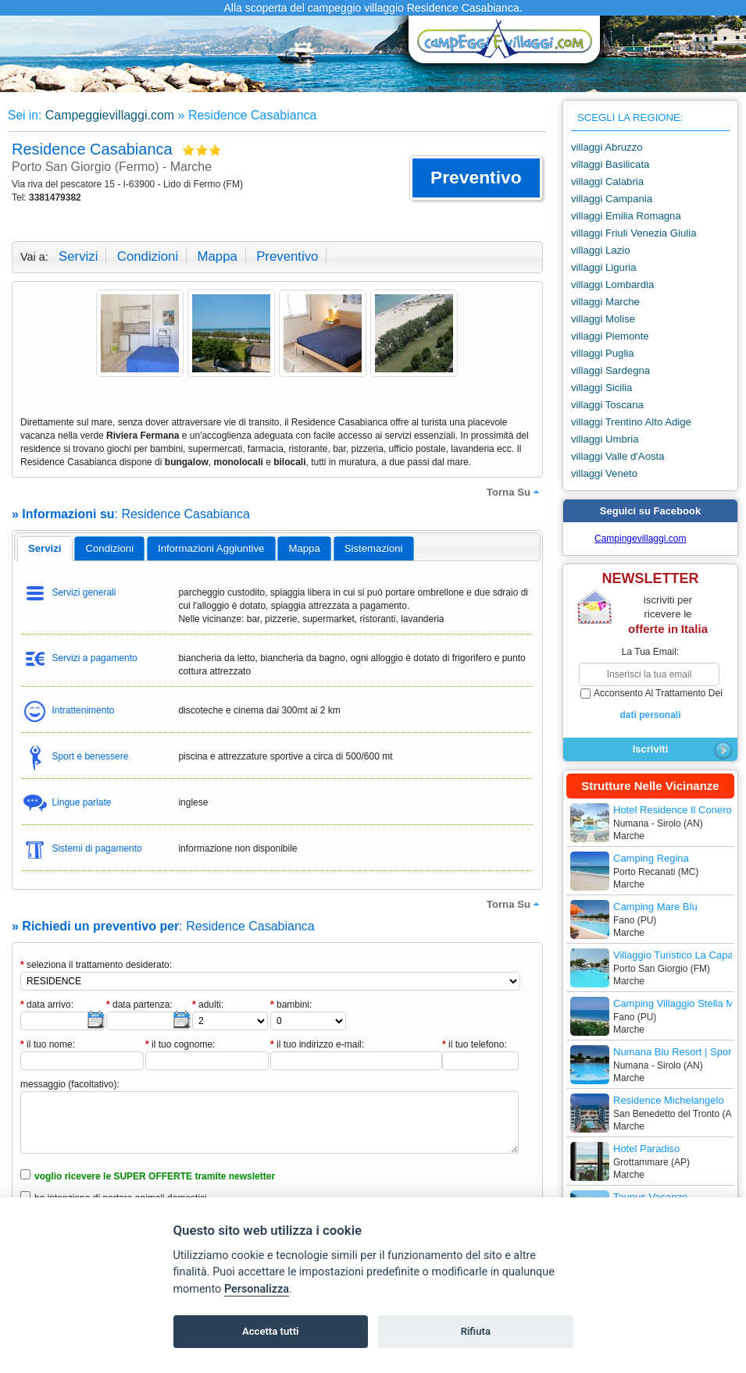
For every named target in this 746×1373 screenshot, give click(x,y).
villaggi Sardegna (610, 370)
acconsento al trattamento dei (650, 705)
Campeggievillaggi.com (109, 115)
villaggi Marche (605, 302)
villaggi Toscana (607, 405)
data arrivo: (46, 1004)
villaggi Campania (611, 199)
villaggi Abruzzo (607, 147)
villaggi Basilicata (610, 164)
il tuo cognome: (180, 1044)
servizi (78, 256)
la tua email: (650, 651)
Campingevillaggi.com (640, 538)
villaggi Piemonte (610, 336)
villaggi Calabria (607, 181)
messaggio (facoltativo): (70, 1084)
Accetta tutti (270, 1331)
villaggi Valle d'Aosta (618, 456)
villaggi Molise (603, 319)
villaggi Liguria (604, 267)
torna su (515, 492)
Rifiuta (476, 1331)
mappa (217, 256)
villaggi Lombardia (612, 284)
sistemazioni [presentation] (373, 548)
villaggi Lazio (600, 250)
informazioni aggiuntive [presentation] (211, 548)
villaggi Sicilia (601, 387)
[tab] (45, 548)
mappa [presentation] (303, 548)
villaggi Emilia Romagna (626, 216)
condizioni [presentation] (110, 548)
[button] (476, 177)
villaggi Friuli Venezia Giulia (634, 233)
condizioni (147, 256)
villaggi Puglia (602, 353)
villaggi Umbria (604, 439)
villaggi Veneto (604, 473)
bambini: (291, 1004)
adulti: (207, 1004)
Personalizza (256, 1289)
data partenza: (139, 1004)
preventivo (287, 256)
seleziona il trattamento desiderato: (96, 964)
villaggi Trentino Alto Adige (631, 422)
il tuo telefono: (474, 1044)
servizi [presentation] (45, 548)
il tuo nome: (47, 1044)
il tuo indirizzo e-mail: (317, 1044)
